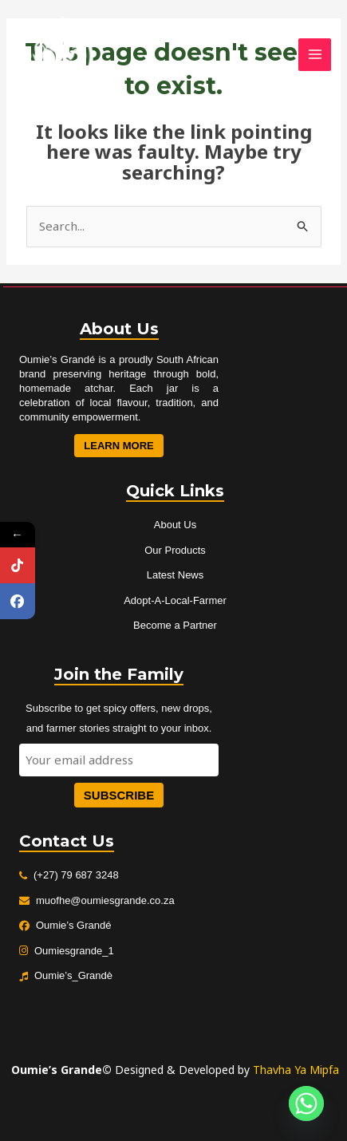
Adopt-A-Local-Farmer (175, 600)
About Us (175, 525)
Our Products (175, 550)
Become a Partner (175, 625)
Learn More (118, 446)
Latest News (175, 575)
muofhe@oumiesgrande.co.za (105, 900)
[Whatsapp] (306, 1103)
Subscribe (119, 795)
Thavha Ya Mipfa (296, 1069)
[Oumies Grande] (56, 54)
